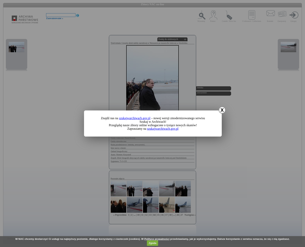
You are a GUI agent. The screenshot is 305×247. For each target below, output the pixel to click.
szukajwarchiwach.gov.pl (134, 118)
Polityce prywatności (156, 238)
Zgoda (152, 243)
